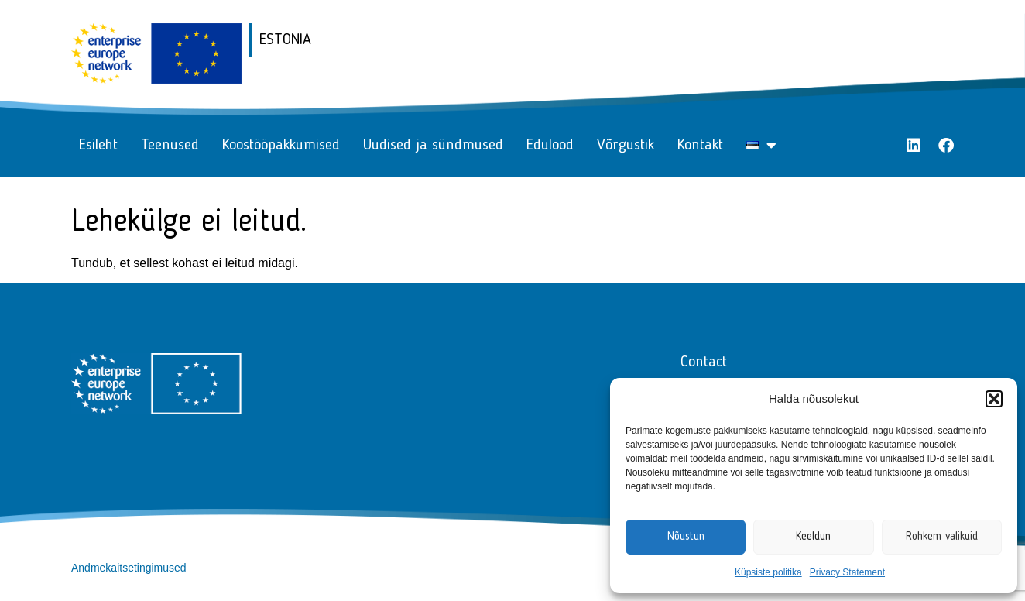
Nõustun (685, 537)
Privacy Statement (847, 572)
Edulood (550, 145)
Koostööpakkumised (281, 145)
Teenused (170, 145)
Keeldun (813, 537)
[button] (994, 399)
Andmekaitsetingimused (129, 568)
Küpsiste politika (768, 572)
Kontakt (700, 145)
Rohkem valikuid (942, 537)
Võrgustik (625, 145)
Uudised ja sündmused (433, 145)
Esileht (98, 145)
